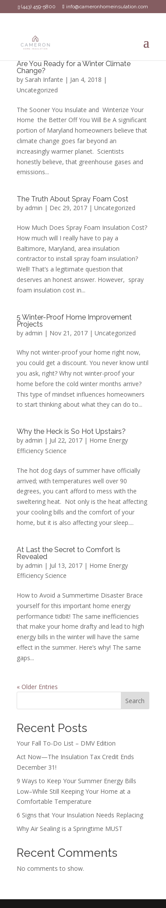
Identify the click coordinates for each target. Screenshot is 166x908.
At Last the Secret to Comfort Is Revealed (68, 553)
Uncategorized (37, 90)
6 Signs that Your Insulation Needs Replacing (80, 815)
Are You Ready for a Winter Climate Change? (74, 67)
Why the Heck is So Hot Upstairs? (71, 431)
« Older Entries (37, 687)
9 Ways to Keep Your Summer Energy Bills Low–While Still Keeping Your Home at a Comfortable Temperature (76, 791)
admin (33, 208)
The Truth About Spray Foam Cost (72, 199)
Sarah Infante (44, 79)
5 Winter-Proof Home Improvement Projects (74, 320)
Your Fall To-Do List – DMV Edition (66, 743)
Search (135, 701)
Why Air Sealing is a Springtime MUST (70, 828)
